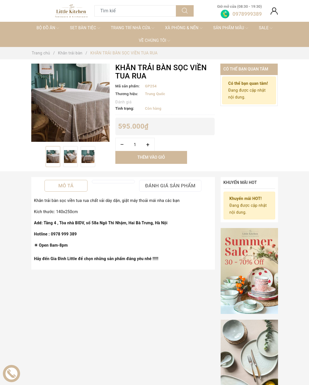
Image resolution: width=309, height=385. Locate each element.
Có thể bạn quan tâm (245, 69)
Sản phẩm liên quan (154, 286)
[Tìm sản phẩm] (135, 11)
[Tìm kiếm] (185, 11)
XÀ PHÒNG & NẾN (183, 28)
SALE (266, 28)
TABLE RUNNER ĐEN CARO (104, 365)
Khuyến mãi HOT (240, 182)
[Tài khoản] (274, 11)
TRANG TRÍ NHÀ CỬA (132, 28)
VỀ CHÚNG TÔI (154, 41)
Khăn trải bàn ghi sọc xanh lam (57, 365)
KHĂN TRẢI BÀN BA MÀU (154, 365)
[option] (70, 103)
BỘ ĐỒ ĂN (47, 28)
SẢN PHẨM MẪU (230, 28)
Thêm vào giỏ (151, 157)
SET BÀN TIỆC (85, 28)
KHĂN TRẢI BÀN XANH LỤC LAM (209, 365)
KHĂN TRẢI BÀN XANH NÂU (255, 365)
